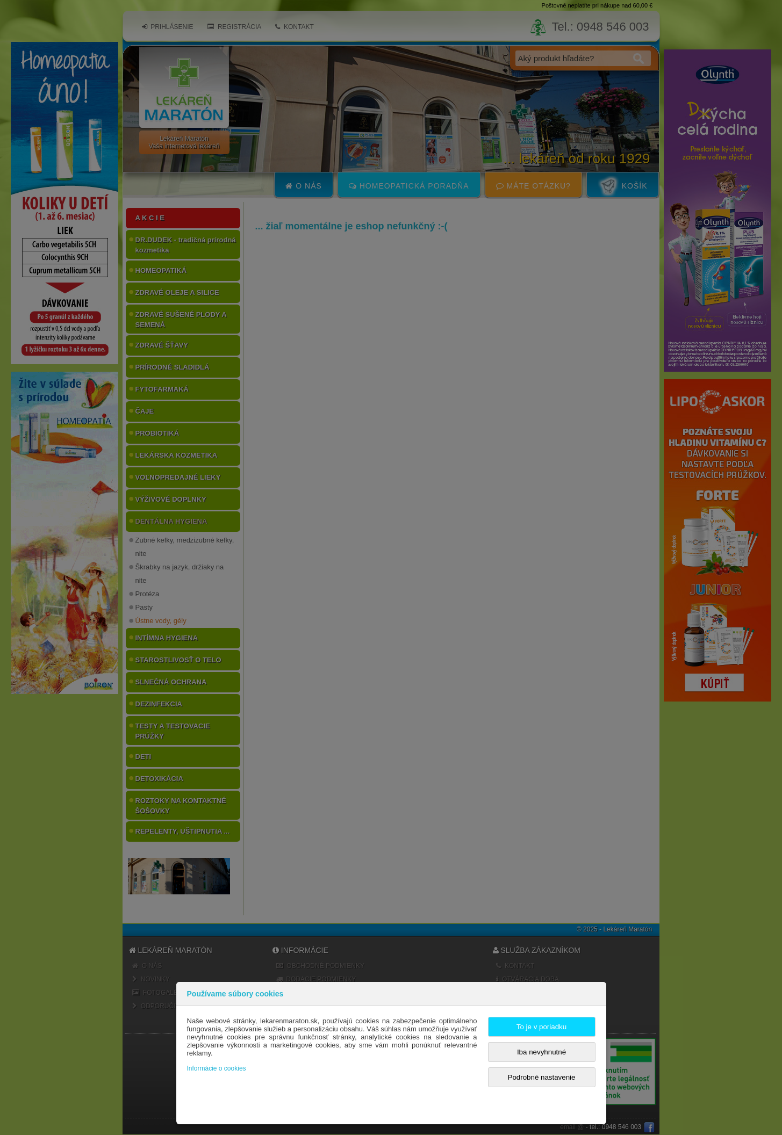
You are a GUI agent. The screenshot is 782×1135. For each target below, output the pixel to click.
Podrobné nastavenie (542, 1077)
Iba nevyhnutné (541, 1052)
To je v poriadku (541, 1027)
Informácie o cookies (216, 1068)
